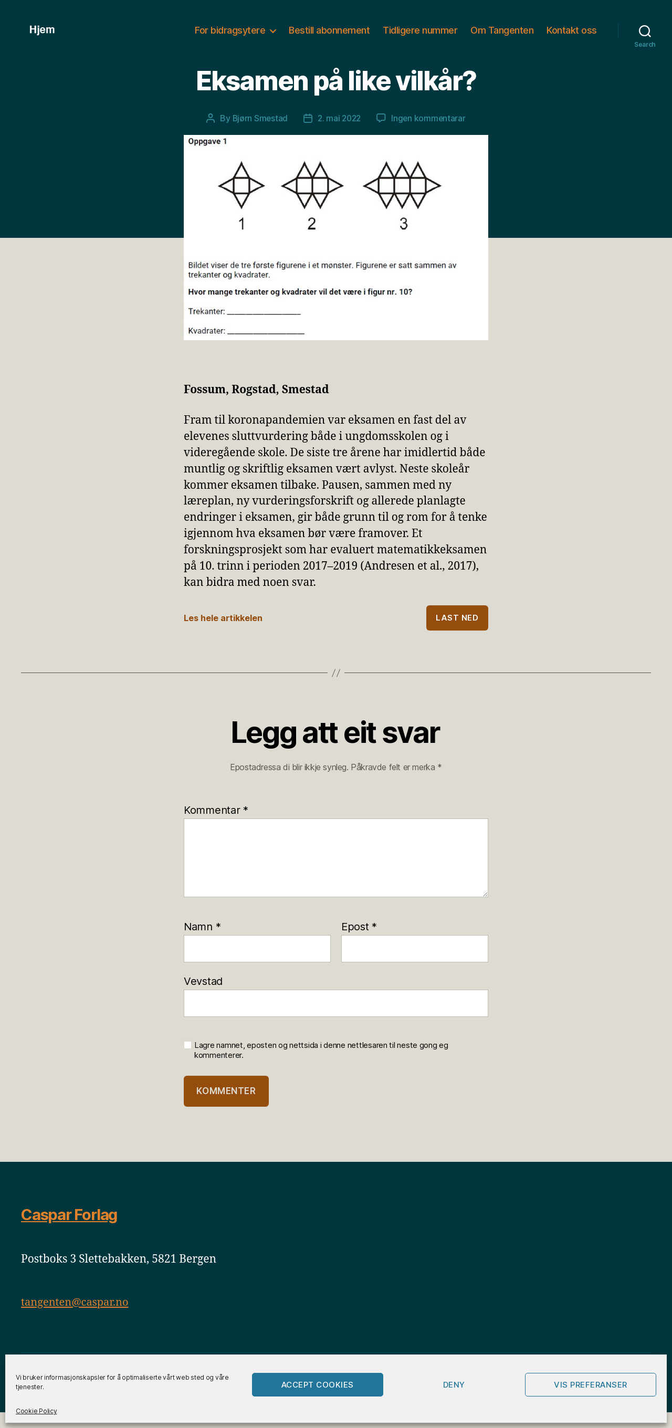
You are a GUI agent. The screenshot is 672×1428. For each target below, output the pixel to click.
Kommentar (216, 825)
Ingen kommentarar (430, 134)
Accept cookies (317, 1385)
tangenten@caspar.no (77, 1317)
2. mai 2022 (339, 134)
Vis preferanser (590, 1385)
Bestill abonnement (329, 38)
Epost (359, 942)
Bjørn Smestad (258, 134)
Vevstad (203, 996)
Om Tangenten (501, 38)
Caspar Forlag (74, 1230)
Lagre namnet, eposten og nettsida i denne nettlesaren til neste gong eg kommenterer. (321, 1065)
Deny (454, 1385)
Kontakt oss (572, 38)
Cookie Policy (36, 1411)
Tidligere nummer (420, 38)
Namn (202, 942)
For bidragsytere (230, 38)
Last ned (457, 633)
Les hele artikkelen (227, 633)
